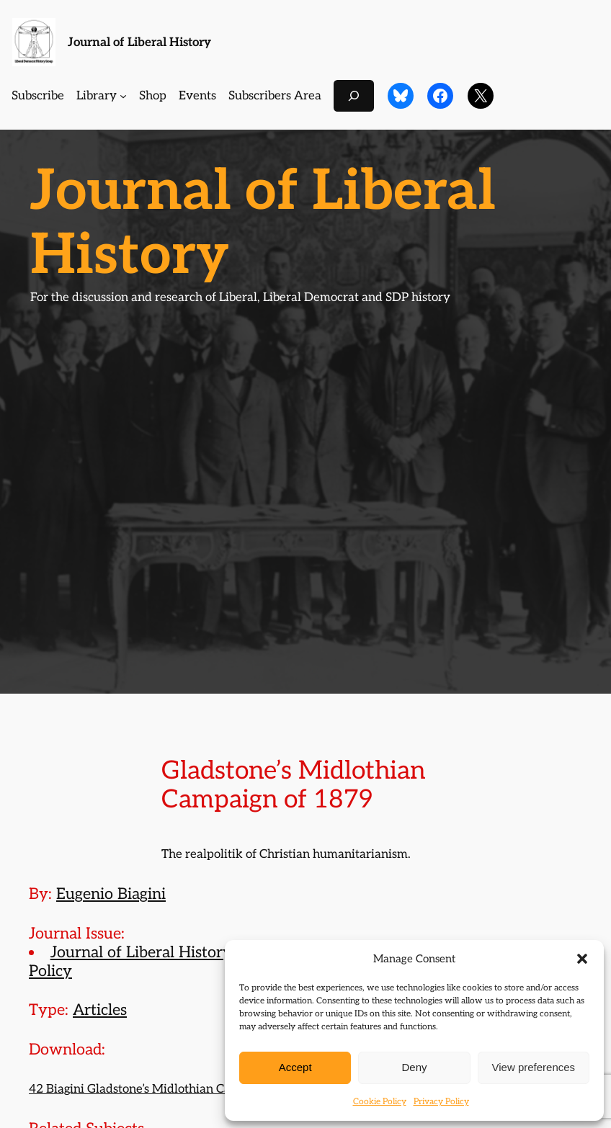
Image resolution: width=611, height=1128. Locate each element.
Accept (295, 1067)
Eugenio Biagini (111, 894)
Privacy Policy (441, 1101)
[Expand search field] (354, 95)
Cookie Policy (379, 1101)
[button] (582, 959)
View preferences (534, 1067)
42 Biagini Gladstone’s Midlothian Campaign (150, 1089)
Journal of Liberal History (139, 42)
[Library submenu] (123, 95)
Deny (414, 1067)
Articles (100, 1010)
